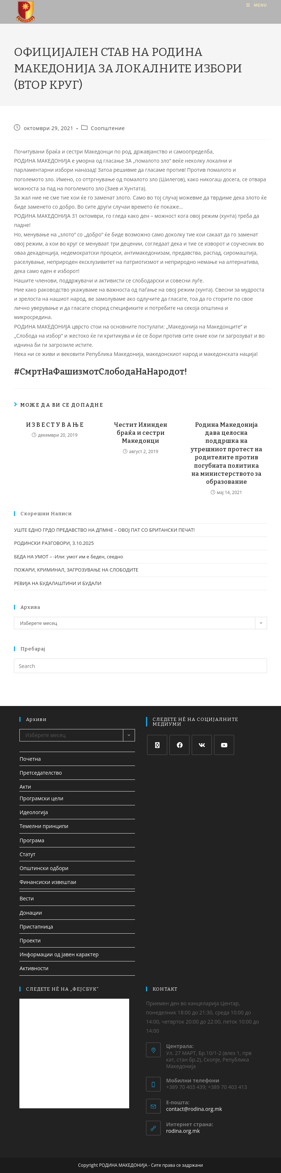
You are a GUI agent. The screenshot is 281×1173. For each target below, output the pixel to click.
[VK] (202, 745)
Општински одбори (43, 868)
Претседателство (40, 772)
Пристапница (36, 926)
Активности (33, 968)
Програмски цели (41, 798)
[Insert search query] (140, 665)
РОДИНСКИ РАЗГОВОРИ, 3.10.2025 (54, 543)
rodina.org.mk (183, 1130)
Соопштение (108, 128)
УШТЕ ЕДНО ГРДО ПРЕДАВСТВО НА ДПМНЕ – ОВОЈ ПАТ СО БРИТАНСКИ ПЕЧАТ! (104, 530)
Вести (26, 898)
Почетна (30, 758)
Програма (31, 840)
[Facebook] (179, 745)
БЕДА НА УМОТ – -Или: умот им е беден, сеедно (68, 556)
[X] (157, 745)
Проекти (30, 940)
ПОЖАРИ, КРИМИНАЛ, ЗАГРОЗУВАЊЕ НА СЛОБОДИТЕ (76, 569)
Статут (27, 854)
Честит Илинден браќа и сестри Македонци (140, 433)
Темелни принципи (43, 826)
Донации (30, 912)
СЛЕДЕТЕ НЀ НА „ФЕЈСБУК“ (62, 989)
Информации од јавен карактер (58, 954)
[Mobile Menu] (256, 5)
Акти (25, 786)
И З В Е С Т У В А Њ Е (54, 424)
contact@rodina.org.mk (194, 1108)
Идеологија (33, 812)
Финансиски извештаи (47, 881)
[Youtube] (224, 745)
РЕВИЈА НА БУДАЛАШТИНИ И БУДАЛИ (57, 583)
